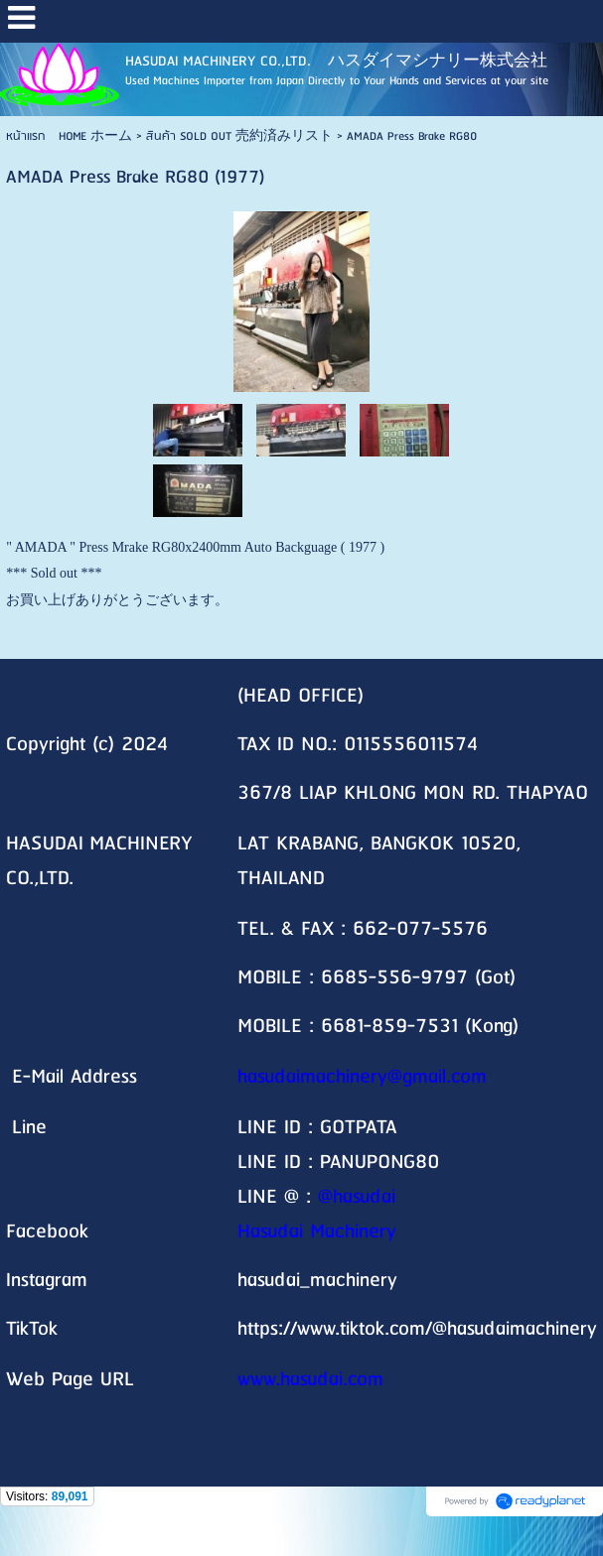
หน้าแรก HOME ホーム (69, 136)
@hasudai (356, 1197)
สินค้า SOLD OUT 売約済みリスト (239, 136)
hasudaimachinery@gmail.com (362, 1077)
